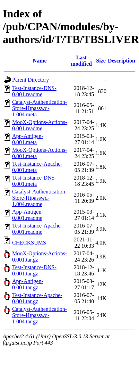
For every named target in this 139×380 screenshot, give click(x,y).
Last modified (81, 61)
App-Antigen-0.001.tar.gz (27, 284)
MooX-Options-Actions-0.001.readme (39, 125)
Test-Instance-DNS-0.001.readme (34, 91)
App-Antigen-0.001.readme (27, 215)
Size (101, 61)
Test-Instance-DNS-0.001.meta (34, 181)
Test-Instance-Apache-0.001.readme (37, 229)
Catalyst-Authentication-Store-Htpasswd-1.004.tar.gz (39, 315)
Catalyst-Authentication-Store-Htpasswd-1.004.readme (39, 198)
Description (121, 61)
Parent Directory (30, 80)
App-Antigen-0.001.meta (27, 139)
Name (40, 61)
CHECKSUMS (29, 243)
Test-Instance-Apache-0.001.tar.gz (37, 298)
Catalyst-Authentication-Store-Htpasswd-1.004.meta (39, 108)
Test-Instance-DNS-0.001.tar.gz (34, 270)
